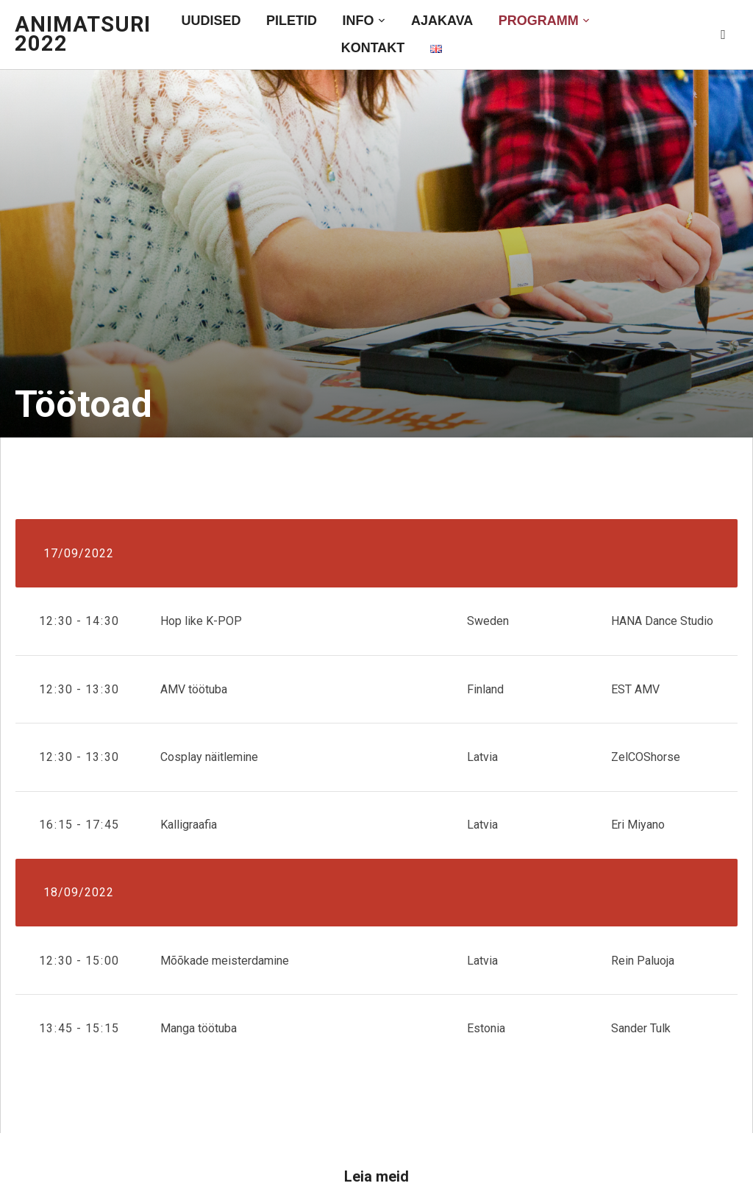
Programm (539, 20)
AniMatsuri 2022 (83, 34)
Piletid (291, 20)
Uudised (211, 20)
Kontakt (373, 47)
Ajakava (442, 20)
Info (358, 20)
